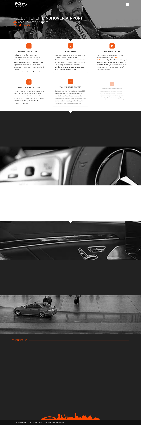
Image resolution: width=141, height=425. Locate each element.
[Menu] (127, 4)
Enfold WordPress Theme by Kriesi (55, 422)
